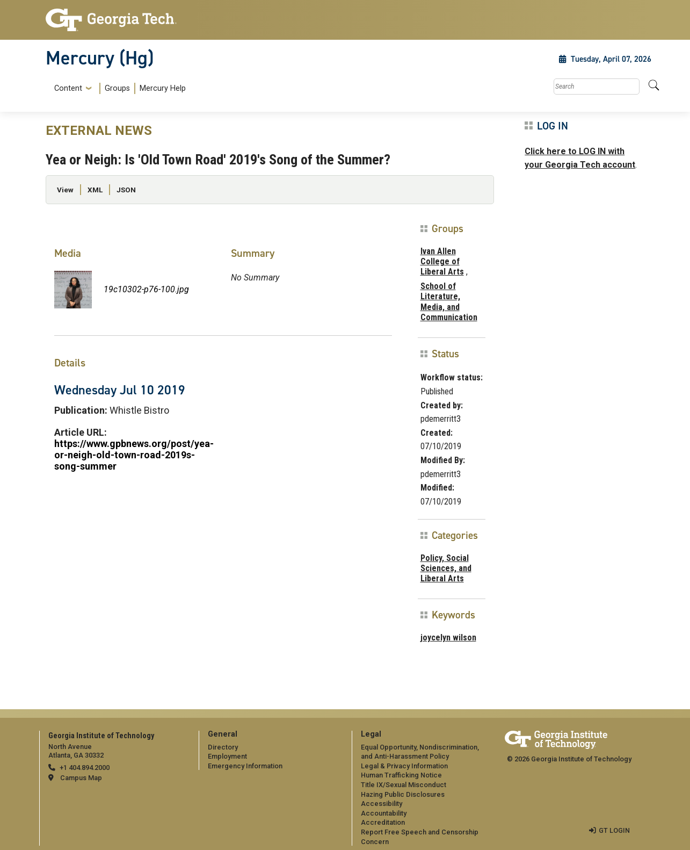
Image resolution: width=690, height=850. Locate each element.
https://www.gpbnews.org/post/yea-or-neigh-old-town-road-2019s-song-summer (134, 455)
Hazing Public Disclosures (403, 794)
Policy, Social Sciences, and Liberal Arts (445, 568)
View (65, 189)
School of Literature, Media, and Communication (448, 301)
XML (95, 189)
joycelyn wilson (448, 637)
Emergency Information (245, 766)
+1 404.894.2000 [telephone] (85, 767)
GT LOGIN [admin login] (614, 830)
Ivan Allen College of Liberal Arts (442, 261)
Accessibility (381, 803)
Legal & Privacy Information (404, 766)
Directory (223, 747)
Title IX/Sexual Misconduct (403, 785)
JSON (126, 189)
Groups (117, 88)
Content (68, 88)
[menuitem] (118, 88)
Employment (227, 756)
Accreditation (383, 822)
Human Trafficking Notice (401, 775)
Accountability (383, 813)
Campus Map (81, 778)
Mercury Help (163, 88)
